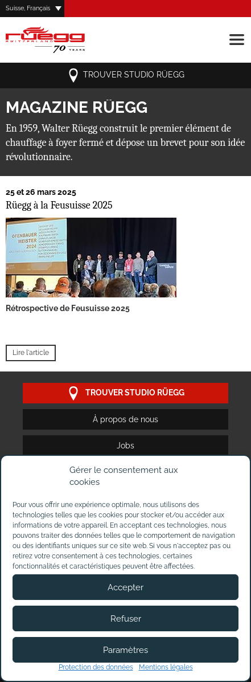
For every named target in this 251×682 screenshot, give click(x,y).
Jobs (125, 445)
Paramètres (125, 650)
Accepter (125, 587)
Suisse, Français (28, 8)
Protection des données (96, 667)
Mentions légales (166, 667)
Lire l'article (31, 353)
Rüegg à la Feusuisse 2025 (59, 205)
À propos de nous (125, 419)
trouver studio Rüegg (125, 75)
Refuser (125, 619)
